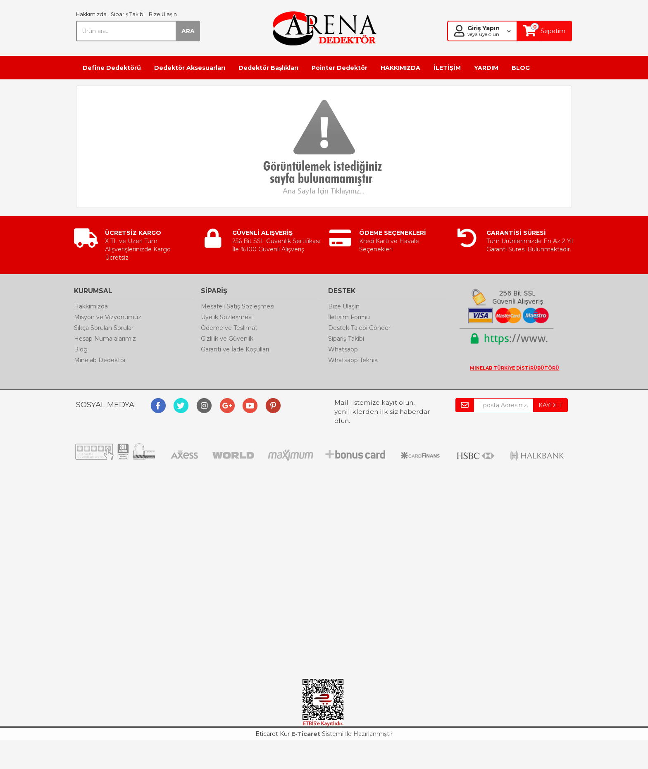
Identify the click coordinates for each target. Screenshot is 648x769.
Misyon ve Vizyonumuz (107, 317)
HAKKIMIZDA (400, 68)
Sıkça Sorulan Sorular (103, 328)
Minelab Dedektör (100, 360)
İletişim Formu (349, 317)
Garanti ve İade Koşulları (235, 349)
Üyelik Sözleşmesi (227, 317)
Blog (81, 349)
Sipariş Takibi (128, 14)
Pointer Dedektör (339, 68)
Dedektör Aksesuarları (189, 68)
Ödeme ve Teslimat (229, 328)
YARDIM (486, 68)
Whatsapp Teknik (353, 360)
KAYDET (550, 405)
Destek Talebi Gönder (359, 328)
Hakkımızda (91, 14)
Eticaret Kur (272, 734)
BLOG (521, 68)
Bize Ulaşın (163, 14)
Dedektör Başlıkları (268, 68)
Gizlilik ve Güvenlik (227, 338)
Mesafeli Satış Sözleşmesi (237, 306)
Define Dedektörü (112, 68)
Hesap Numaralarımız (105, 338)
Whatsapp (343, 349)
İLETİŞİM (447, 68)
